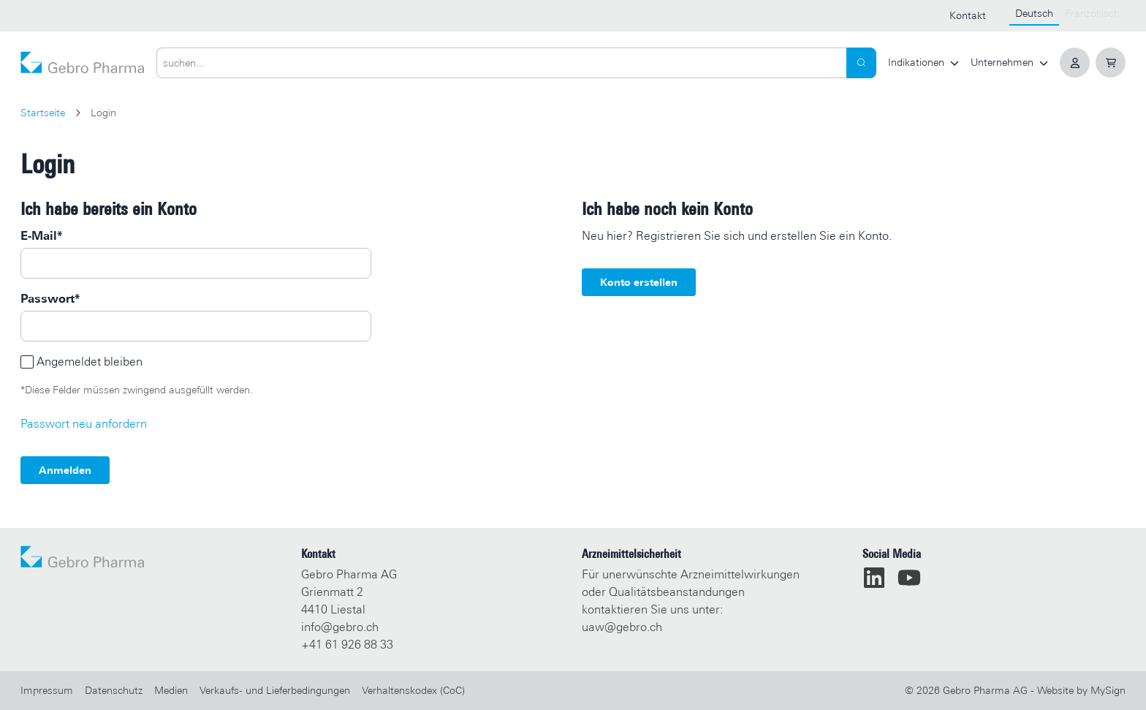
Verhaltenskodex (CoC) (413, 690)
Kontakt (967, 15)
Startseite (42, 112)
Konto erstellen (639, 282)
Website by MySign (1081, 690)
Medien (171, 690)
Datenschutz (114, 690)
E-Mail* (41, 236)
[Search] (861, 63)
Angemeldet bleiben (90, 362)
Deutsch (1034, 13)
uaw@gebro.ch (622, 627)
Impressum (46, 690)
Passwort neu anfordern (83, 424)
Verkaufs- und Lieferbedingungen (275, 690)
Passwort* (50, 299)
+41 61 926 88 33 (347, 645)
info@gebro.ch (340, 627)
